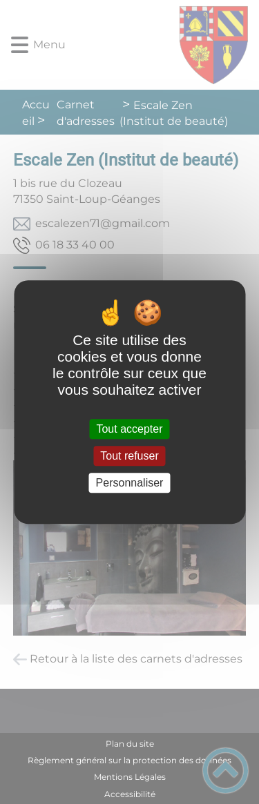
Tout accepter (129, 429)
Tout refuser (129, 456)
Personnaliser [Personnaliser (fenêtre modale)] (130, 483)
